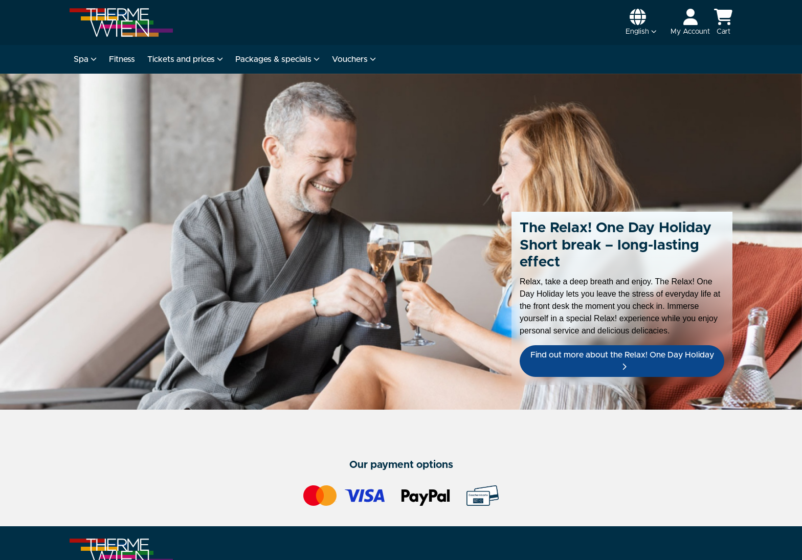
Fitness (122, 59)
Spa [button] (85, 59)
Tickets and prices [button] (185, 59)
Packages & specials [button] (277, 59)
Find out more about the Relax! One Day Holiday (622, 360)
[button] (641, 22)
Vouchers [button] (354, 59)
